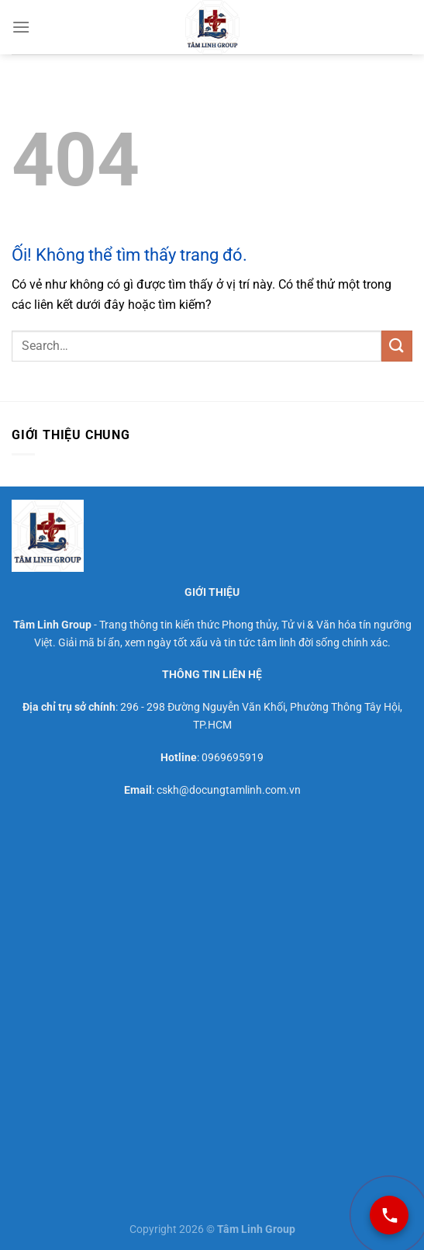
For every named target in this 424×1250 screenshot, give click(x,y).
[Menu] (21, 27)
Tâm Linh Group (52, 625)
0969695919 (233, 757)
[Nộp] (396, 346)
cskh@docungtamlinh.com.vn (229, 790)
